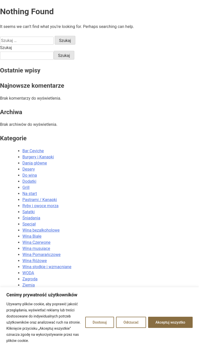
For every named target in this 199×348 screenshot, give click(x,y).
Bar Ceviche (33, 150)
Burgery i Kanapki (38, 157)
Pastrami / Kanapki (39, 199)
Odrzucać (130, 322)
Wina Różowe (34, 260)
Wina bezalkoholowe (41, 230)
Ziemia (28, 285)
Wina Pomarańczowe (41, 254)
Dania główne (34, 163)
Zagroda (29, 279)
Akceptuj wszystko (170, 322)
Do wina (29, 175)
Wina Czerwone (36, 242)
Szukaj (6, 47)
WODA (28, 272)
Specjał (29, 224)
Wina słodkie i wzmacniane (46, 266)
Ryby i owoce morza (40, 205)
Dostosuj (100, 322)
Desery (28, 169)
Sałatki (28, 211)
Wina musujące (36, 248)
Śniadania (31, 218)
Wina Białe (31, 236)
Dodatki (29, 181)
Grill (26, 187)
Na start (29, 193)
